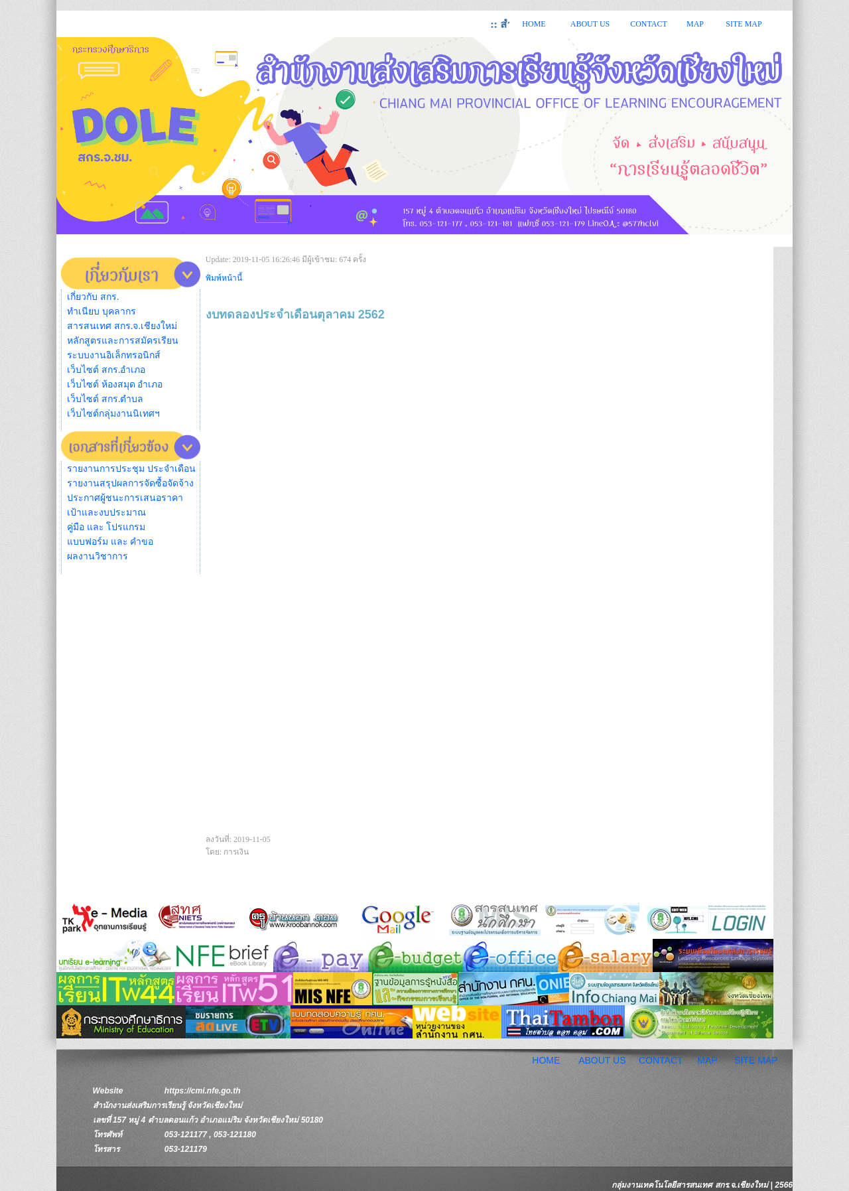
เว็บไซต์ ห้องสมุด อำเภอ (115, 384)
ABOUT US (590, 24)
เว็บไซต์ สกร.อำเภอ (106, 370)
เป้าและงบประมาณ (106, 513)
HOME (533, 24)
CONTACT (648, 24)
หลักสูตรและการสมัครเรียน (122, 341)
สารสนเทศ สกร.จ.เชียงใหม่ (122, 326)
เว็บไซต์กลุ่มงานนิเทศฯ (113, 414)
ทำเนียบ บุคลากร (101, 311)
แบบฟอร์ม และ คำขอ (110, 542)
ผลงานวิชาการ (97, 556)
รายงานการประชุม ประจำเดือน (131, 469)
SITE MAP (743, 24)
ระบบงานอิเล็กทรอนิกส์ (114, 355)
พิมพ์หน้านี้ (224, 278)
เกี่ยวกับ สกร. (93, 297)
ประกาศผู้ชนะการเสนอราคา (125, 498)
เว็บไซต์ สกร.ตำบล (105, 399)
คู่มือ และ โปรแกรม (106, 527)
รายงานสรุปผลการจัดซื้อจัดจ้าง (130, 483)
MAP (695, 24)
